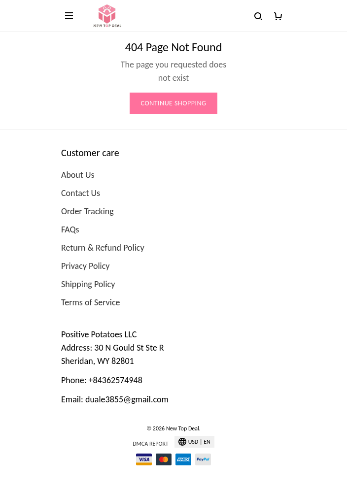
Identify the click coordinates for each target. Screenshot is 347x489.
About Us (78, 174)
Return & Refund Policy (102, 247)
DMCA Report (150, 443)
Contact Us (80, 193)
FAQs (70, 229)
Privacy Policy (85, 266)
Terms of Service (90, 302)
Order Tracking (87, 211)
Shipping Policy (88, 284)
